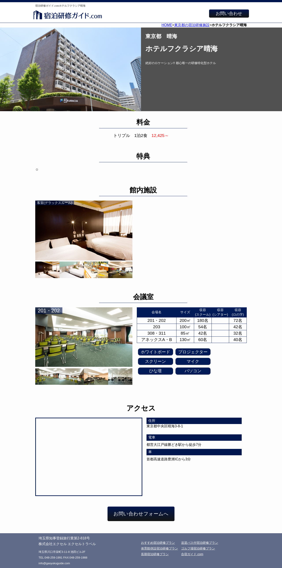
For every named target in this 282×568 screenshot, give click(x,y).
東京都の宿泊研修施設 (192, 25)
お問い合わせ (229, 13)
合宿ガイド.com (192, 554)
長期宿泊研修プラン (155, 554)
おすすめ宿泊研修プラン (158, 542)
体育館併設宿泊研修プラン (159, 548)
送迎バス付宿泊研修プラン (199, 542)
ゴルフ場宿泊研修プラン (198, 548)
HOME (166, 25)
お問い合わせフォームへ (141, 513)
